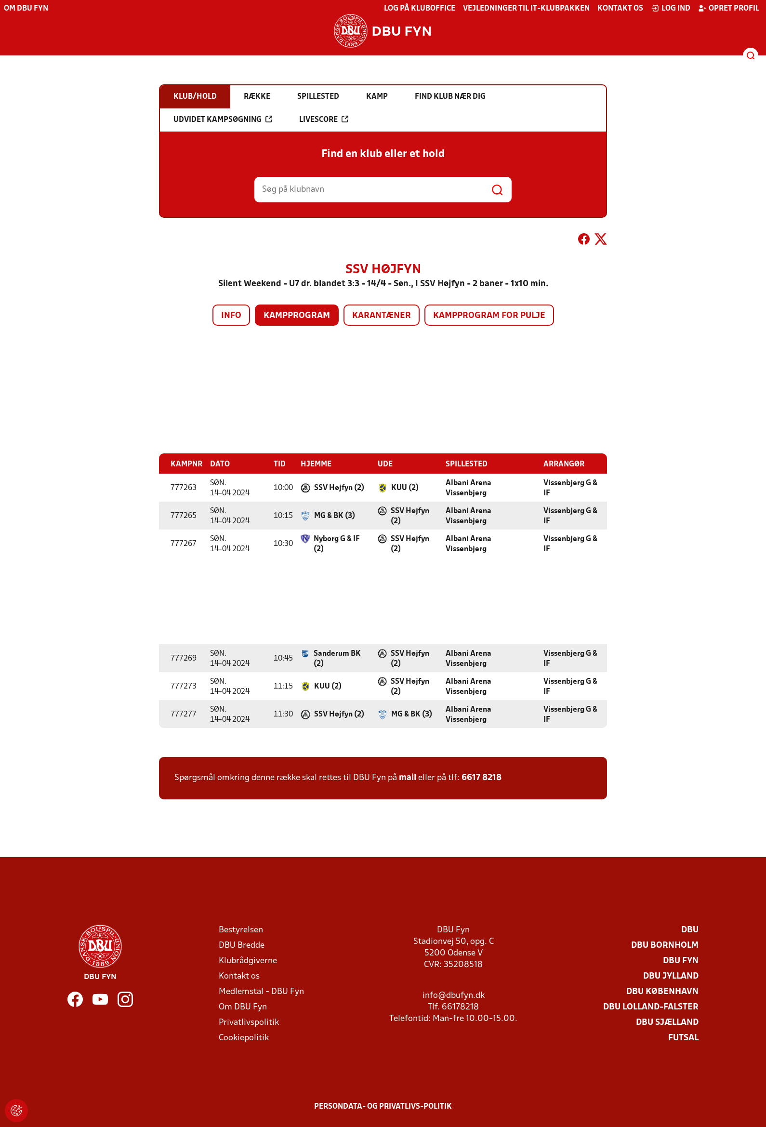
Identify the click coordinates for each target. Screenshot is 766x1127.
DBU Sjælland (667, 1022)
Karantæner (381, 316)
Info (231, 316)
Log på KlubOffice (419, 8)
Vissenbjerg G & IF (570, 487)
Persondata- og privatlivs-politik (383, 1106)
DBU (690, 930)
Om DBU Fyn (26, 8)
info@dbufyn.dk (454, 995)
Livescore (323, 119)
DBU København (662, 991)
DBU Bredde (241, 945)
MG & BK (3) (334, 515)
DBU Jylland (671, 976)
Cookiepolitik (244, 1038)
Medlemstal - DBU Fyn (261, 991)
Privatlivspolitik (249, 1022)
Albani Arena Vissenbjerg (468, 487)
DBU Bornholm (665, 945)
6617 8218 (482, 777)
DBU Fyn (681, 960)
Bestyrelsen (241, 930)
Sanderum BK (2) (337, 658)
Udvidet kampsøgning (222, 119)
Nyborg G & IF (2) (337, 543)
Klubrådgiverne (248, 960)
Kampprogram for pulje (489, 316)
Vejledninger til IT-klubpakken (526, 8)
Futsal (683, 1038)
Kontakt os (620, 8)
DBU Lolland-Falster (651, 1007)
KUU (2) (405, 487)
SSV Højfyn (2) (339, 487)
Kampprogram (297, 316)
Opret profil (728, 8)
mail (407, 777)
